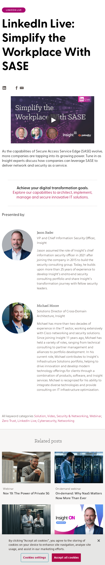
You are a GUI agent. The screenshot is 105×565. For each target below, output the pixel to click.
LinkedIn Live (14, 10)
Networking (66, 421)
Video (51, 416)
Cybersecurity (47, 421)
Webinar (95, 416)
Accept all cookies (66, 557)
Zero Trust (9, 421)
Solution (40, 416)
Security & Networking (72, 416)
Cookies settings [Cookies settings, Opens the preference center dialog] (34, 557)
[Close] (98, 540)
